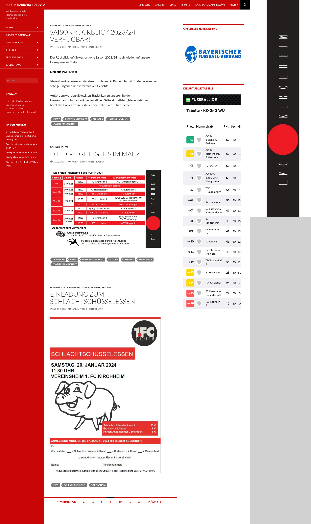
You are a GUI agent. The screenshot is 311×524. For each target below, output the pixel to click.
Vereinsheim (98, 485)
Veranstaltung (100, 287)
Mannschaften (81, 25)
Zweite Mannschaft (65, 124)
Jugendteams (13, 64)
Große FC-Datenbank (18, 35)
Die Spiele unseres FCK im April (22, 157)
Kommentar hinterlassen (88, 46)
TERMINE (185, 4)
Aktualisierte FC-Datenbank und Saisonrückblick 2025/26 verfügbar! (21, 136)
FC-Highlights (59, 147)
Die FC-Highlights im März (95, 154)
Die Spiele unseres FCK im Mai (21, 152)
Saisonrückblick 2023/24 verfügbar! (92, 35)
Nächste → (156, 501)
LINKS (173, 4)
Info (56, 485)
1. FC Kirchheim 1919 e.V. (25, 5)
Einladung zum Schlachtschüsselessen (92, 297)
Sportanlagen (14, 57)
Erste (56, 119)
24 (139, 501)
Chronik (11, 50)
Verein (9, 27)
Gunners (98, 119)
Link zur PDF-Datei (63, 71)
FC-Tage (113, 259)
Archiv (234, 4)
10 (120, 501)
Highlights (145, 259)
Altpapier (59, 259)
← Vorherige (66, 501)
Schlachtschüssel (75, 485)
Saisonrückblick (118, 119)
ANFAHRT (160, 4)
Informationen (60, 25)
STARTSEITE (144, 4)
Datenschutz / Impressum (210, 4)
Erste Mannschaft (76, 119)
